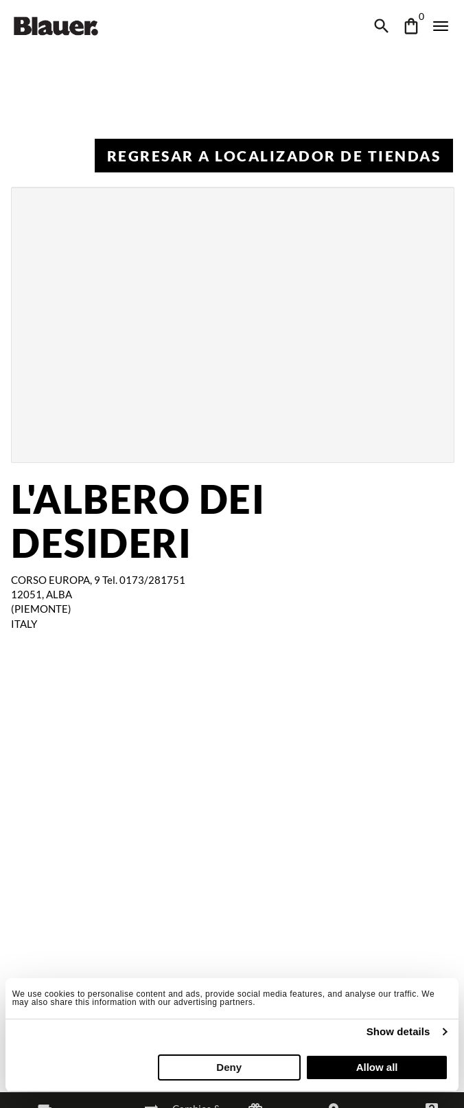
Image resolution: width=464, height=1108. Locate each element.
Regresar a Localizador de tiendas (274, 155)
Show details (398, 1031)
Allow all (377, 1067)
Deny (229, 1067)
